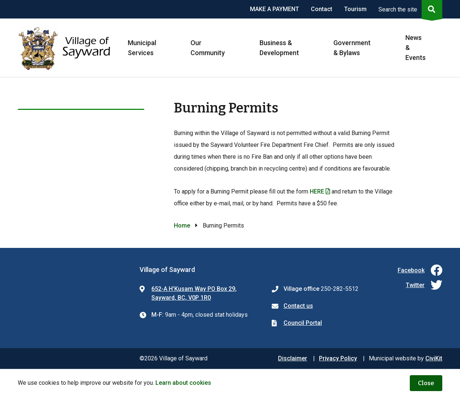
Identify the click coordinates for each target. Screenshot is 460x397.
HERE (317, 191)
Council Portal (303, 322)
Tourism (355, 9)
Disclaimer (292, 358)
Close (426, 383)
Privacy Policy (338, 358)
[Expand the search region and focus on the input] (408, 9)
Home (182, 225)
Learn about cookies (183, 382)
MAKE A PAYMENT (274, 9)
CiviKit (433, 358)
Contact (321, 9)
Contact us (298, 305)
